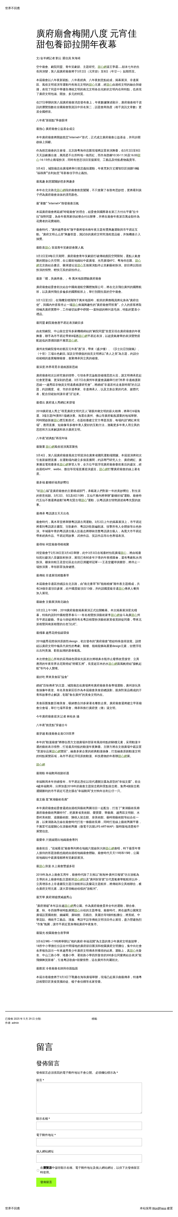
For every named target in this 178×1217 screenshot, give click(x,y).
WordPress (159, 1208)
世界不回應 (12, 8)
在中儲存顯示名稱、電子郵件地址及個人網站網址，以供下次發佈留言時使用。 (90, 1170)
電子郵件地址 (46, 1135)
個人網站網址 (45, 1151)
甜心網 (102, 66)
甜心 (92, 84)
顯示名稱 (43, 1118)
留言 (40, 1080)
